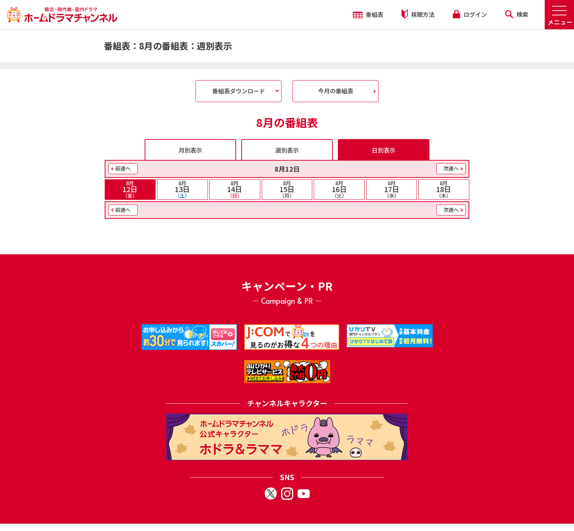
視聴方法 (418, 14)
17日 (391, 189)
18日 (444, 189)
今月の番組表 (335, 90)
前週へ (123, 168)
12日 (130, 189)
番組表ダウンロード (238, 90)
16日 (339, 189)
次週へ (451, 168)
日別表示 (383, 150)
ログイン (470, 14)
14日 (235, 189)
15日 (287, 189)
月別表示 (190, 150)
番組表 (368, 14)
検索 (516, 14)
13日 (182, 189)
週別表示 (287, 150)
